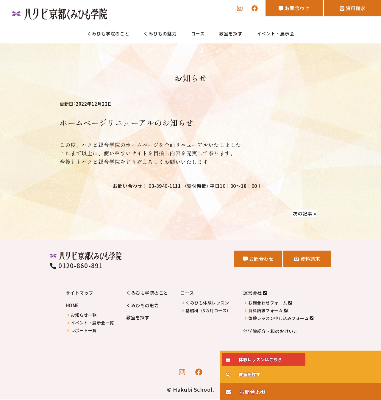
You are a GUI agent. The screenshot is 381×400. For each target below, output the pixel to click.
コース (198, 34)
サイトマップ (79, 293)
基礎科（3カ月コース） (208, 311)
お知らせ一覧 (84, 315)
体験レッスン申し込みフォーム (278, 318)
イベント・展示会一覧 (92, 323)
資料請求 (349, 9)
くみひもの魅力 (160, 34)
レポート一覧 (84, 331)
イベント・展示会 (275, 34)
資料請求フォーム (265, 311)
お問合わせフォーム (267, 303)
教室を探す (231, 34)
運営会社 (252, 293)
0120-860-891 (76, 266)
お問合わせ (283, 9)
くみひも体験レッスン (207, 303)
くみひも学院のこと (108, 34)
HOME (72, 305)
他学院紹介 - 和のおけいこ (270, 331)
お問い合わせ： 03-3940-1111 (188, 185)
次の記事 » (303, 213)
